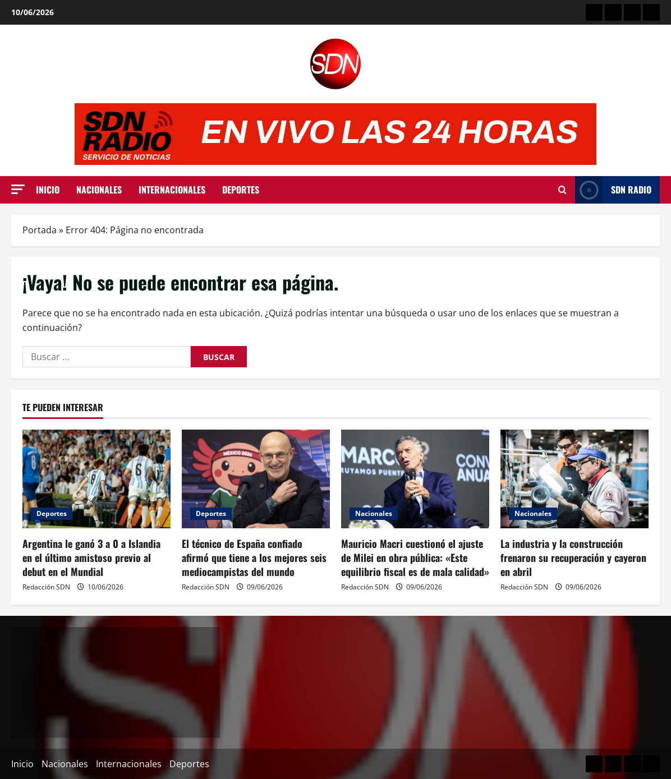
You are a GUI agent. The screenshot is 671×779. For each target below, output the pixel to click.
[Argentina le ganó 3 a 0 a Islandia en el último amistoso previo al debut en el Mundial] (96, 479)
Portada (39, 230)
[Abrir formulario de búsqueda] (562, 190)
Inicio (47, 189)
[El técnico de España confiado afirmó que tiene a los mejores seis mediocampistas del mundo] (256, 479)
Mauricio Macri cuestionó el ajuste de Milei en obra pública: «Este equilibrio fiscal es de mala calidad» (415, 557)
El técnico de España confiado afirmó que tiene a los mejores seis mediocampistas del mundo (254, 557)
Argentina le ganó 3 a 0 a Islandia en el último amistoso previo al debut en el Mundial (91, 557)
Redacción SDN (46, 587)
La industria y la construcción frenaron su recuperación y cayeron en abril (573, 557)
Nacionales (99, 189)
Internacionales (172, 189)
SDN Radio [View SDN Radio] (613, 190)
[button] (18, 189)
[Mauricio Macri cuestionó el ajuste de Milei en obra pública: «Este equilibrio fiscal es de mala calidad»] (415, 479)
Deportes (240, 189)
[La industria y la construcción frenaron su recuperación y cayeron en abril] (574, 479)
